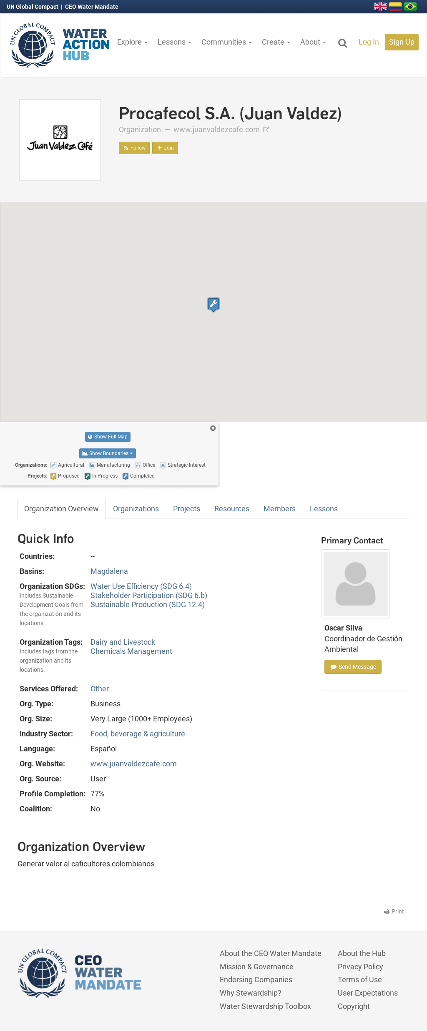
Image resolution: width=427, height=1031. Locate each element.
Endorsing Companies (256, 979)
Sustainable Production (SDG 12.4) (147, 604)
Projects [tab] (186, 508)
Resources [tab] (231, 508)
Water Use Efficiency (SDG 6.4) (141, 586)
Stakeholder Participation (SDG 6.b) (148, 595)
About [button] (313, 42)
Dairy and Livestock (122, 642)
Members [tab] (280, 508)
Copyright (354, 1006)
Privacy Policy (360, 966)
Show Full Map (108, 437)
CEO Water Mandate (91, 6)
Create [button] (276, 42)
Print (393, 911)
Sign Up (401, 42)
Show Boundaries (107, 453)
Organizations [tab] (136, 508)
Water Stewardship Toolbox (265, 1006)
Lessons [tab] (324, 508)
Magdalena (109, 571)
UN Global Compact (33, 6)
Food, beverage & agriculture (137, 733)
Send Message (353, 666)
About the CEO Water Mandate (271, 953)
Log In (369, 42)
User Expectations (368, 992)
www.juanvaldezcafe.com (221, 129)
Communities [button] (226, 42)
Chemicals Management (131, 651)
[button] (213, 305)
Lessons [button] (174, 42)
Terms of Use (360, 979)
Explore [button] (132, 42)
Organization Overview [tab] (61, 508)
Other (99, 688)
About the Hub (362, 953)
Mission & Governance (257, 966)
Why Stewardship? (250, 992)
